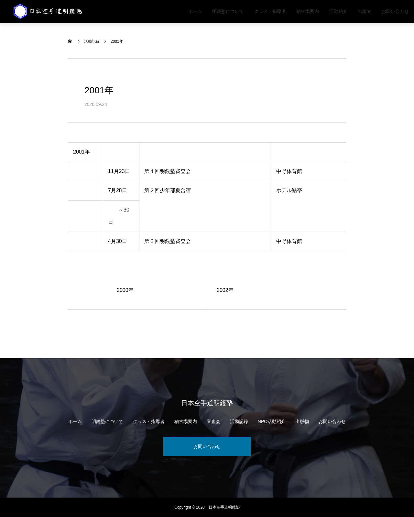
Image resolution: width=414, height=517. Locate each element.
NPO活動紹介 (272, 421)
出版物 (364, 11)
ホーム (195, 11)
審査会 (213, 421)
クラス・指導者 (270, 11)
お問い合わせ (395, 11)
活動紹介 (338, 11)
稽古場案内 (307, 11)
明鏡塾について (228, 11)
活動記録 (239, 421)
